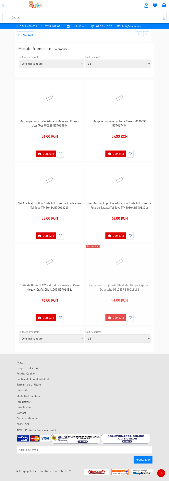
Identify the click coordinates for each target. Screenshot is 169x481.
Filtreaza (25, 34)
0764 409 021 (28, 26)
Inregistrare (24, 402)
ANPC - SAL (23, 424)
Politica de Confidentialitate (33, 379)
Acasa (20, 362)
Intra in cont (24, 407)
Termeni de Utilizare (29, 384)
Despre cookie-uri (27, 368)
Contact (21, 413)
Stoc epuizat (92, 246)
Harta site (22, 390)
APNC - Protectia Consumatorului (36, 430)
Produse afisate (93, 57)
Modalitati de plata (28, 396)
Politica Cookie (26, 373)
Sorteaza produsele (29, 57)
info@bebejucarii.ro (134, 26)
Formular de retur (27, 418)
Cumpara (46, 154)
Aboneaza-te (143, 459)
